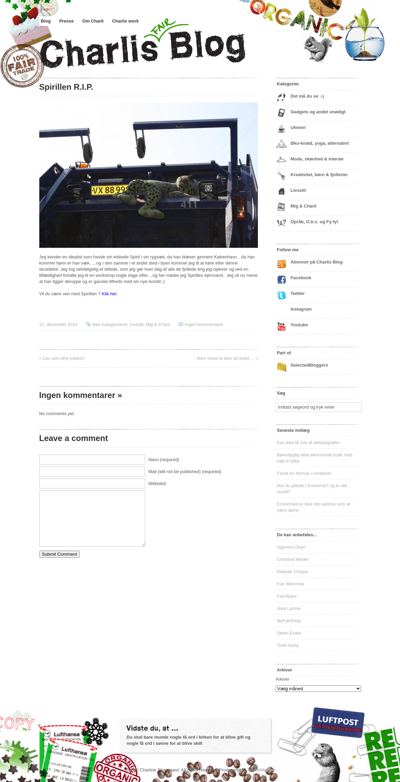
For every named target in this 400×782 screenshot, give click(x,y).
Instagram (301, 309)
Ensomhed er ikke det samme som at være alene (313, 507)
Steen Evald (289, 633)
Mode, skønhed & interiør (317, 158)
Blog (46, 21)
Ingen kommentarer (204, 324)
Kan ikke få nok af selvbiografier (308, 442)
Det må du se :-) (307, 96)
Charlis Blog (158, 50)
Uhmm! (298, 127)
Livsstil (136, 324)
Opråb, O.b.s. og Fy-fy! (315, 221)
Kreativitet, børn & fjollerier (319, 174)
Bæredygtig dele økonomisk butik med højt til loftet (315, 458)
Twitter (298, 293)
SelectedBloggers (309, 365)
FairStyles (287, 596)
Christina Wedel (292, 559)
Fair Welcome (290, 583)
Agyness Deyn (291, 547)
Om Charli (93, 21)
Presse (66, 21)
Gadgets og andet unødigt (318, 111)
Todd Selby (288, 645)
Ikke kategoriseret (110, 324)
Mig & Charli (158, 324)
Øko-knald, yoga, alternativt (320, 143)
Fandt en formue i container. (304, 473)
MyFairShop (289, 620)
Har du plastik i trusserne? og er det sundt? (312, 488)
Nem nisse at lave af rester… (225, 358)
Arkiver (282, 679)
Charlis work (125, 21)
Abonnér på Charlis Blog (317, 262)
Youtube (299, 324)
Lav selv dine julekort (63, 358)
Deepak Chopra (292, 571)
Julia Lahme (289, 608)
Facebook (301, 277)
